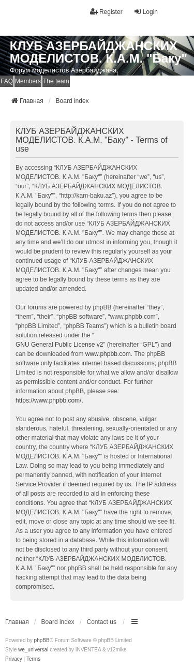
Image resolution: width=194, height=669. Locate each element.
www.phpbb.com (108, 354)
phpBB (42, 640)
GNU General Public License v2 (59, 344)
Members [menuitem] (28, 81)
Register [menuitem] (106, 12)
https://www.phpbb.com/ (48, 400)
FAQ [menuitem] (7, 81)
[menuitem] (13, 659)
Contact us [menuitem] (101, 622)
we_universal (33, 649)
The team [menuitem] (56, 81)
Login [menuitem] (145, 12)
